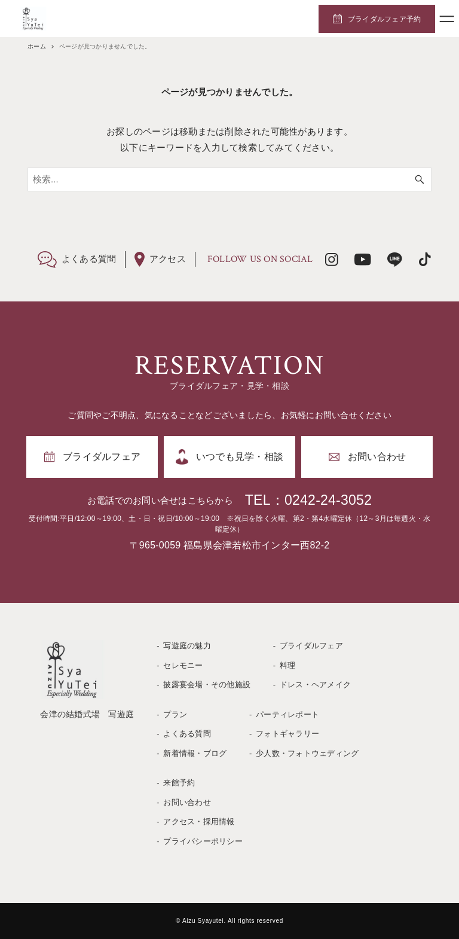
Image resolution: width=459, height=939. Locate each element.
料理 (288, 665)
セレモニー (183, 665)
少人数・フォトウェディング (307, 753)
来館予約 (179, 782)
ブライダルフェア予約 (384, 19)
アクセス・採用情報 (198, 821)
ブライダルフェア (311, 645)
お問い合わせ (187, 802)
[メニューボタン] (447, 19)
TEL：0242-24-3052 (308, 500)
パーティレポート (287, 714)
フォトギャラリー (287, 733)
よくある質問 (187, 733)
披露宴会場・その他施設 (206, 684)
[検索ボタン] (420, 179)
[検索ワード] (229, 179)
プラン (175, 714)
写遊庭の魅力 (187, 645)
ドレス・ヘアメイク (315, 684)
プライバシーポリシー (203, 841)
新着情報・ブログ (195, 753)
